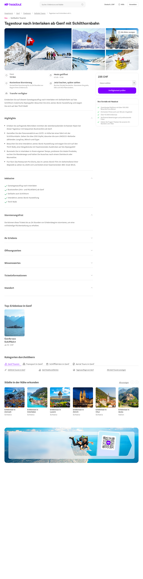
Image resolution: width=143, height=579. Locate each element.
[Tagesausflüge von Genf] (83, 370)
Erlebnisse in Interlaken (32, 410)
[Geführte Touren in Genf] (14, 370)
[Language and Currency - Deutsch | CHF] (109, 4)
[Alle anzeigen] (124, 382)
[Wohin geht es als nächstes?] (62, 4)
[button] (121, 4)
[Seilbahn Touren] (40, 13)
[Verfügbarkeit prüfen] (117, 90)
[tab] (13, 364)
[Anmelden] (133, 4)
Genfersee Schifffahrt (10, 340)
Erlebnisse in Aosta (123, 410)
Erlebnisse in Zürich (78, 410)
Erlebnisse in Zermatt (9, 410)
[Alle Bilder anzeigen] (126, 32)
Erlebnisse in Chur (101, 410)
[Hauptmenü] (8, 13)
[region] (71, 327)
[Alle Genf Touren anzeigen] (116, 370)
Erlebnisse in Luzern (55, 410)
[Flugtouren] (27, 13)
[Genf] (18, 13)
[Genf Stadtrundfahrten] (49, 370)
